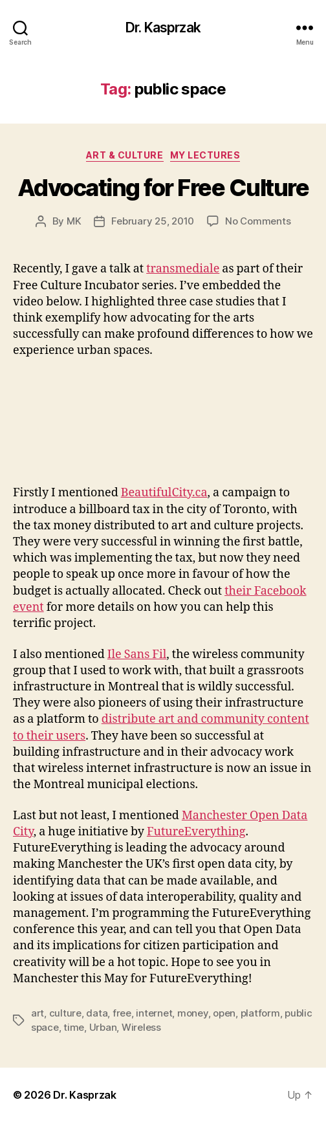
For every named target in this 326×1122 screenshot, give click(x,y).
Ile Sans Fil (136, 654)
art (37, 1013)
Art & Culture (125, 154)
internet (154, 1013)
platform (260, 1013)
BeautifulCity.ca (164, 492)
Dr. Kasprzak (163, 27)
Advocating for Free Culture (163, 187)
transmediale (182, 268)
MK (74, 221)
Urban (103, 1027)
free (122, 1013)
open (224, 1013)
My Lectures (205, 154)
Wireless (141, 1027)
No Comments (257, 221)
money (192, 1013)
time (73, 1027)
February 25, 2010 (152, 221)
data (96, 1013)
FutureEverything (196, 831)
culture (65, 1013)
